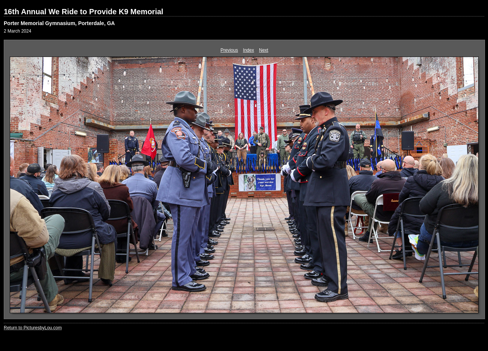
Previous (229, 50)
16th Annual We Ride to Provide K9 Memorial (83, 11)
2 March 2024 (17, 31)
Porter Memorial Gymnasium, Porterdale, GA (59, 23)
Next (263, 50)
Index (248, 50)
